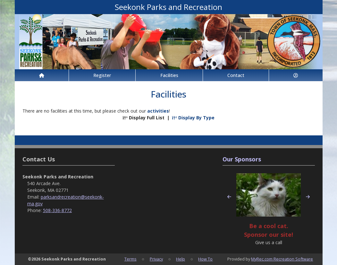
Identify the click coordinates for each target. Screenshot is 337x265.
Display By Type (193, 118)
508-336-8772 (57, 210)
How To (205, 259)
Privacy (156, 259)
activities (158, 111)
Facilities (169, 75)
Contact (235, 75)
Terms (130, 259)
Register (102, 75)
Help (180, 259)
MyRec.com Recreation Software (282, 259)
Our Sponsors (242, 159)
